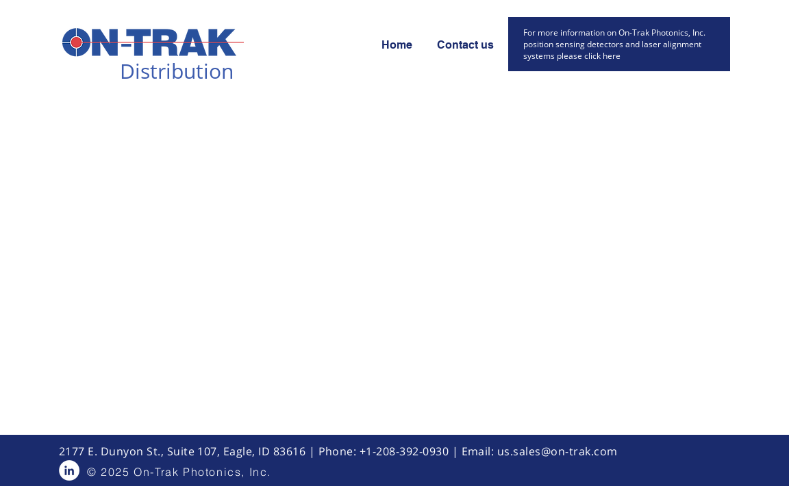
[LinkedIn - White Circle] (69, 470)
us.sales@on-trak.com (557, 451)
